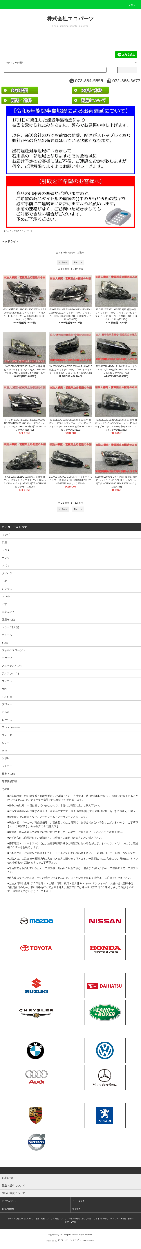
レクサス (15, 231)
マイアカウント (9, 1201)
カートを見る (78, 1201)
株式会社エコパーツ (70, 18)
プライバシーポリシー (103, 1219)
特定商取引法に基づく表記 (80, 1219)
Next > (78, 262)
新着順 (80, 252)
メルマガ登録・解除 (123, 1219)
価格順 (71, 252)
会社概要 (76, 1209)
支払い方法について (24, 1219)
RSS (67, 1222)
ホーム (6, 231)
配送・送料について (44, 1219)
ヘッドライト (27, 231)
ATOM (73, 1222)
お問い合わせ (8, 1209)
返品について (60, 1219)
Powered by (70, 1241)
